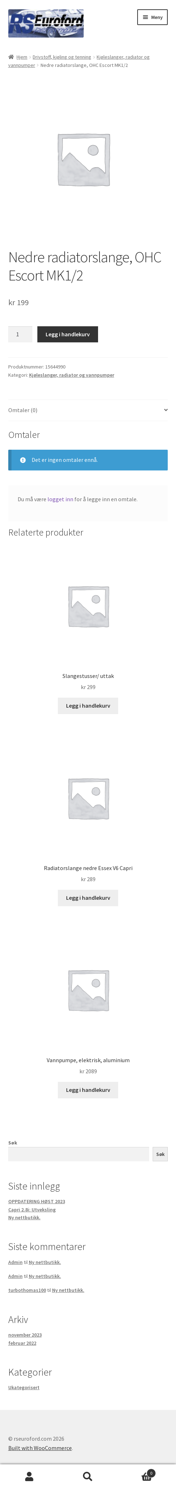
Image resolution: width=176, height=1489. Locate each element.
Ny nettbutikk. (24, 1217)
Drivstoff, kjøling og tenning (62, 57)
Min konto (29, 1477)
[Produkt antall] (20, 334)
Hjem (22, 57)
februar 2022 (22, 1343)
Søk (12, 1142)
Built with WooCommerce (40, 1447)
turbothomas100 (27, 1290)
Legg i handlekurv (68, 334)
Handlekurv (136, 1471)
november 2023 (25, 1335)
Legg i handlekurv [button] (88, 705)
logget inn (60, 499)
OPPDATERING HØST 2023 (36, 1201)
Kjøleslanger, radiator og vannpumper (71, 375)
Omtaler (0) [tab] (22, 410)
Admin (15, 1262)
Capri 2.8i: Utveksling (32, 1209)
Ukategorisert (24, 1387)
